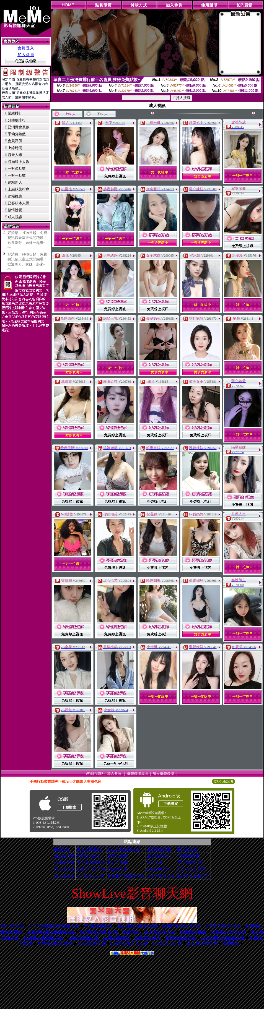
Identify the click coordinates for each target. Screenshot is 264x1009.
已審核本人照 (18, 203)
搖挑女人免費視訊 (193, 876)
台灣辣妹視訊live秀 (99, 931)
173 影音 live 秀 (90, 876)
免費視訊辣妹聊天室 (125, 876)
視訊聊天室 (64, 862)
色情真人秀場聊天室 (43, 937)
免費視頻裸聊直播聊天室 (51, 931)
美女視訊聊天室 (159, 931)
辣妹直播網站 (116, 937)
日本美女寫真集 (160, 876)
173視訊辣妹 (188, 855)
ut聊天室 (62, 848)
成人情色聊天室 (202, 943)
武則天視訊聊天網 (123, 848)
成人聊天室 (64, 855)
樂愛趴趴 (231, 943)
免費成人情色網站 (228, 931)
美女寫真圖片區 (90, 862)
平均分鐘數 (17, 134)
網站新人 (15, 182)
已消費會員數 (18, 127)
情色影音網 (187, 848)
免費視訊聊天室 (83, 937)
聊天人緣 (15, 155)
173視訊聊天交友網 (129, 943)
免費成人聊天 (147, 937)
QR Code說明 (223, 781)
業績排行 (15, 113)
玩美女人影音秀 (191, 869)
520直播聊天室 (98, 926)
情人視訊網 (64, 869)
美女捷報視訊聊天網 (137, 926)
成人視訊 (15, 217)
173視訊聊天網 (91, 943)
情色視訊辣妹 (158, 848)
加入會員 (25, 55)
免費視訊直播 (193, 931)
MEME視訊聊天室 (223, 926)
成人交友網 (117, 862)
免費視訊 (131, 931)
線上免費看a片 (89, 848)
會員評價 (15, 141)
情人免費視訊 (158, 855)
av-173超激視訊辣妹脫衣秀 (53, 926)
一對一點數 (17, 175)
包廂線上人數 (18, 162)
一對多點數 (17, 168)
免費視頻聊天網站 (55, 943)
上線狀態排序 (18, 189)
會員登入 (25, 48)
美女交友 (154, 862)
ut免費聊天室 (158, 869)
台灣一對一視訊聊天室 (223, 937)
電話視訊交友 (189, 862)
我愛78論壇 (117, 855)
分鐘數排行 (17, 120)
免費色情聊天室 (180, 937)
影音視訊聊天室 (90, 869)
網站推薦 (15, 196)
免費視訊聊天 (88, 855)
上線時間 (15, 148)
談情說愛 (15, 210)
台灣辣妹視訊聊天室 (181, 926)
